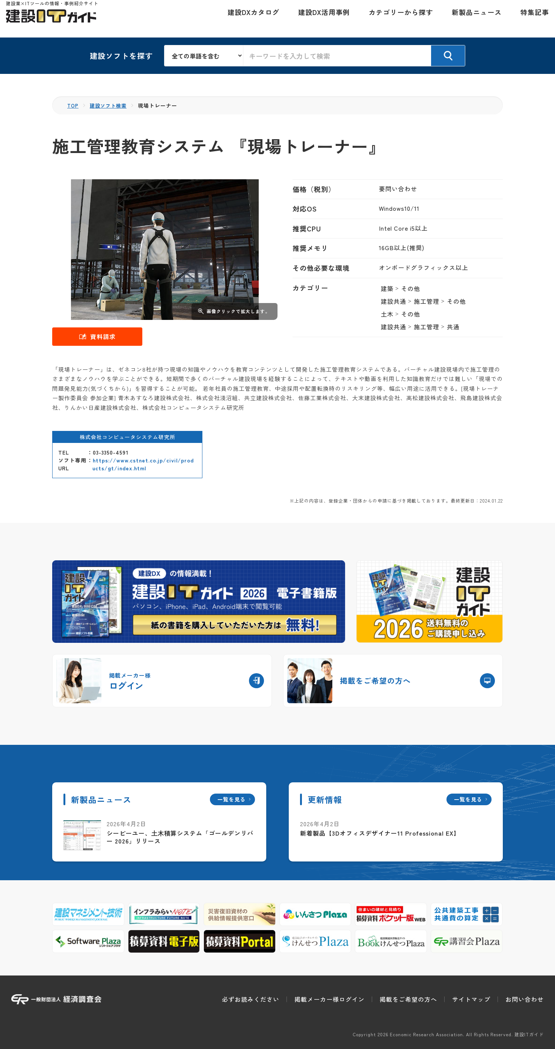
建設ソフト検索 (110, 105)
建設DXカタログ (248, 19)
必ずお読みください (250, 999)
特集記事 (529, 19)
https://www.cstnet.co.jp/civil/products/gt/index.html (143, 464)
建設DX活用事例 (319, 19)
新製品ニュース (471, 19)
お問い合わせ (524, 999)
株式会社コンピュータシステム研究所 (127, 437)
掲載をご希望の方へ (408, 999)
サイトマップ (471, 999)
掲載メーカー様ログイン (329, 999)
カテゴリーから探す (395, 19)
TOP (73, 105)
